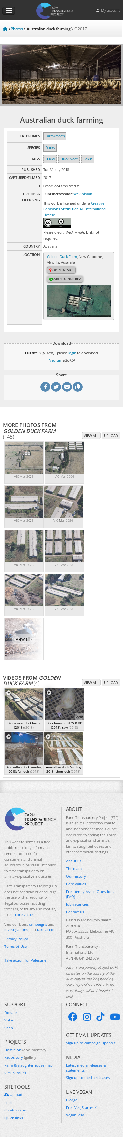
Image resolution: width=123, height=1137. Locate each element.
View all (91, 435)
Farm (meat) (55, 136)
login (72, 353)
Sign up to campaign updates (90, 1042)
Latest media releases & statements (86, 1068)
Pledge (71, 1099)
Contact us (75, 912)
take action (46, 929)
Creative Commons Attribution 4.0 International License (74, 209)
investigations (16, 929)
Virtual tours (15, 1072)
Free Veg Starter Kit (82, 1107)
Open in (61, 270)
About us (73, 860)
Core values (76, 883)
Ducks (50, 147)
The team (74, 868)
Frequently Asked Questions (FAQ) (90, 894)
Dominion (25, 1049)
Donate (10, 1012)
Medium (55, 360)
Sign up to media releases (88, 1077)
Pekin (87, 158)
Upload (111, 435)
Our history (76, 876)
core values (24, 914)
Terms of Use (15, 946)
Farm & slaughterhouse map (28, 1065)
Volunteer (12, 1020)
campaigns (38, 924)
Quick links (13, 1117)
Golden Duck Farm (62, 256)
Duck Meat (68, 158)
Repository (20, 1057)
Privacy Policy (16, 938)
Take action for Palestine (25, 960)
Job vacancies (77, 904)
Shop (8, 1027)
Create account (17, 1110)
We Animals (82, 193)
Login (9, 1102)
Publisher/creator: (58, 193)
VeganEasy (75, 1114)
